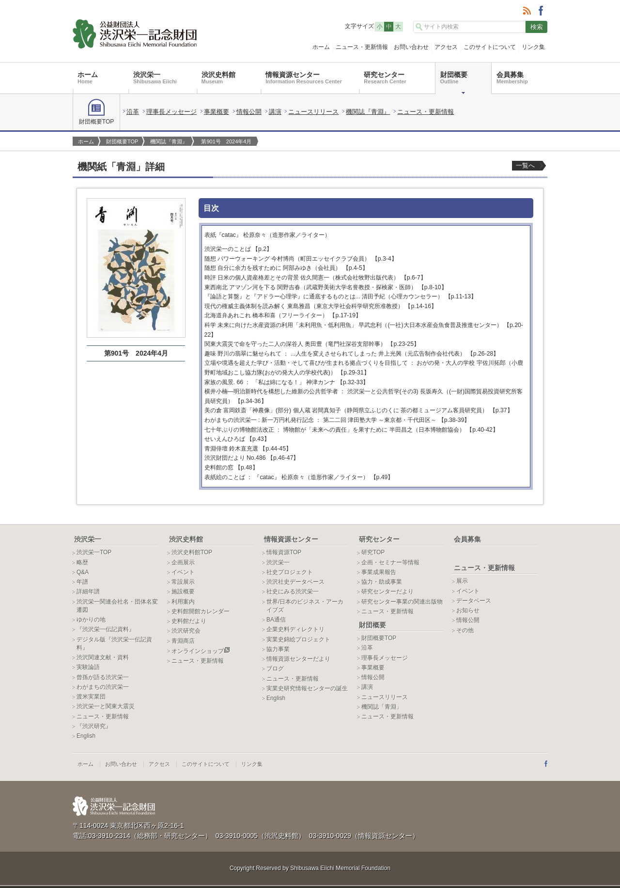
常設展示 (183, 581)
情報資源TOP (283, 552)
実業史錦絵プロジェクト (298, 639)
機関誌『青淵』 (368, 111)
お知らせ (468, 610)
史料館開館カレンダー (200, 611)
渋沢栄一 (155, 77)
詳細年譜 (88, 591)
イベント (183, 572)
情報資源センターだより (298, 658)
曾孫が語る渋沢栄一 (103, 677)
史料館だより (188, 621)
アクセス (446, 47)
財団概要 (453, 77)
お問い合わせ (411, 47)
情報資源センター (303, 77)
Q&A (83, 572)
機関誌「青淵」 (381, 706)
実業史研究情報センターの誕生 (307, 688)
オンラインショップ (200, 651)
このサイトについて (490, 47)
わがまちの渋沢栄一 (103, 687)
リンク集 (533, 47)
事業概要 (216, 111)
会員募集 (512, 77)
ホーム (321, 47)
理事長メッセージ (171, 111)
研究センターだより (387, 591)
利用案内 (183, 601)
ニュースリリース (313, 111)
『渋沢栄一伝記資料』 (106, 629)
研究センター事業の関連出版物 (402, 601)
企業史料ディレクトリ (295, 629)
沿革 (132, 111)
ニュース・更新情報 (362, 47)
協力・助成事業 (381, 581)
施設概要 (183, 591)
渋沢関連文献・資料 (103, 657)
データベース (473, 600)
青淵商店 (183, 641)
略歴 (82, 562)
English (86, 735)
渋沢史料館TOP (191, 552)
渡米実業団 (91, 696)
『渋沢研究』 (94, 726)
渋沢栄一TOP (94, 552)
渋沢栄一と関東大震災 (106, 706)
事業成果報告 (378, 572)
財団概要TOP (96, 112)
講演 (275, 111)
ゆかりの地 (91, 619)
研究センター (385, 77)
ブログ (275, 668)
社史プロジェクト (289, 572)
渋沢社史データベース (295, 581)
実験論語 (88, 667)
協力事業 (278, 649)
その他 (465, 630)
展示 (462, 580)
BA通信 (276, 619)
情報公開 (249, 111)
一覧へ (525, 165)
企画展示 (183, 562)
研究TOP (373, 552)
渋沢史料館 (218, 77)
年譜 (82, 581)
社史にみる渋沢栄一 (292, 591)
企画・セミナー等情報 (390, 562)
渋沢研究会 (186, 630)
